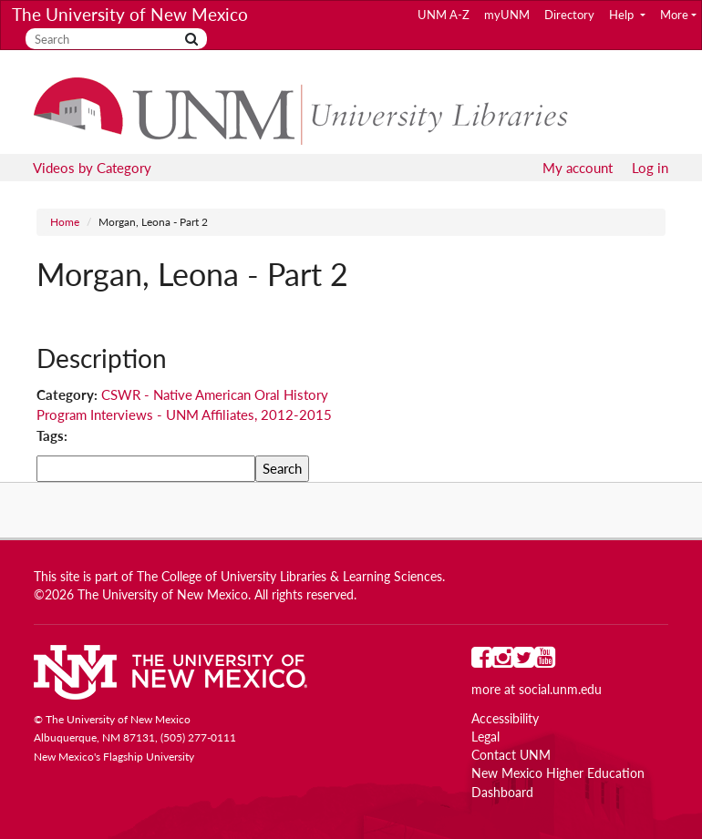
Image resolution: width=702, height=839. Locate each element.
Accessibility (505, 718)
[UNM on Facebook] (481, 661)
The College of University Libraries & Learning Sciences (289, 576)
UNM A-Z (444, 14)
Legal (485, 737)
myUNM (507, 14)
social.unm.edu (560, 689)
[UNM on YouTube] (544, 661)
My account (577, 167)
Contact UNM (511, 755)
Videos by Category (92, 167)
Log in (650, 167)
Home (64, 222)
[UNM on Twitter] (523, 661)
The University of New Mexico (130, 14)
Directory (569, 14)
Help (622, 14)
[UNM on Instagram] (502, 661)
